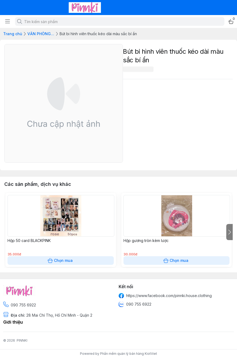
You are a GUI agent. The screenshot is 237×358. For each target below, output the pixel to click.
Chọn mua (61, 260)
